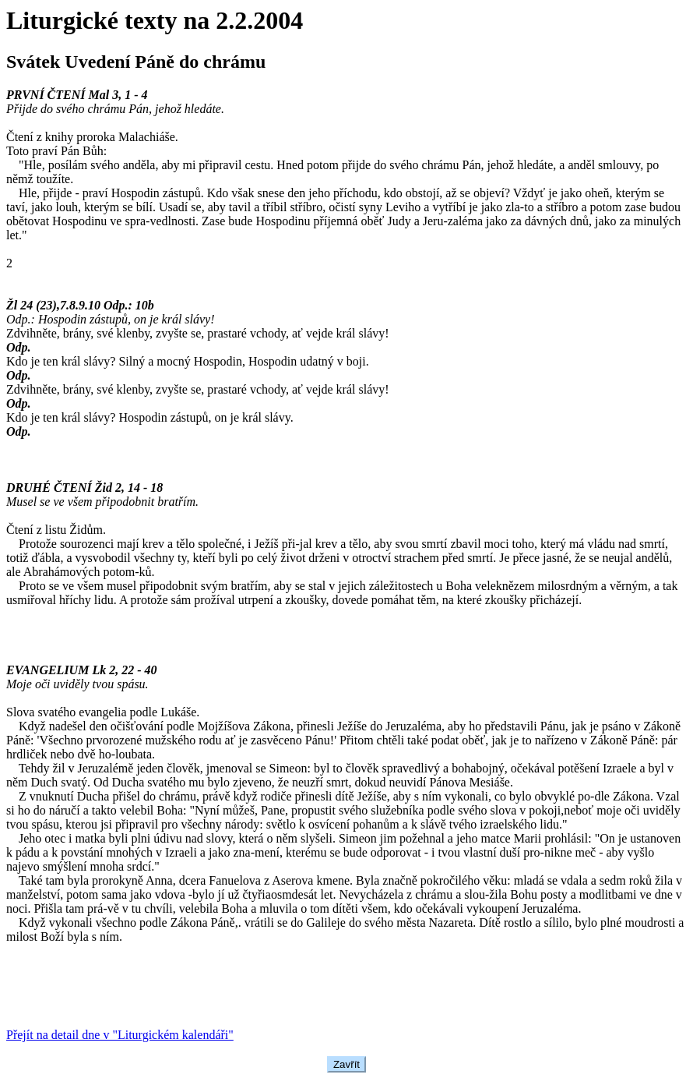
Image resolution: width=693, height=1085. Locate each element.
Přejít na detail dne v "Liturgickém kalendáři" (120, 1034)
